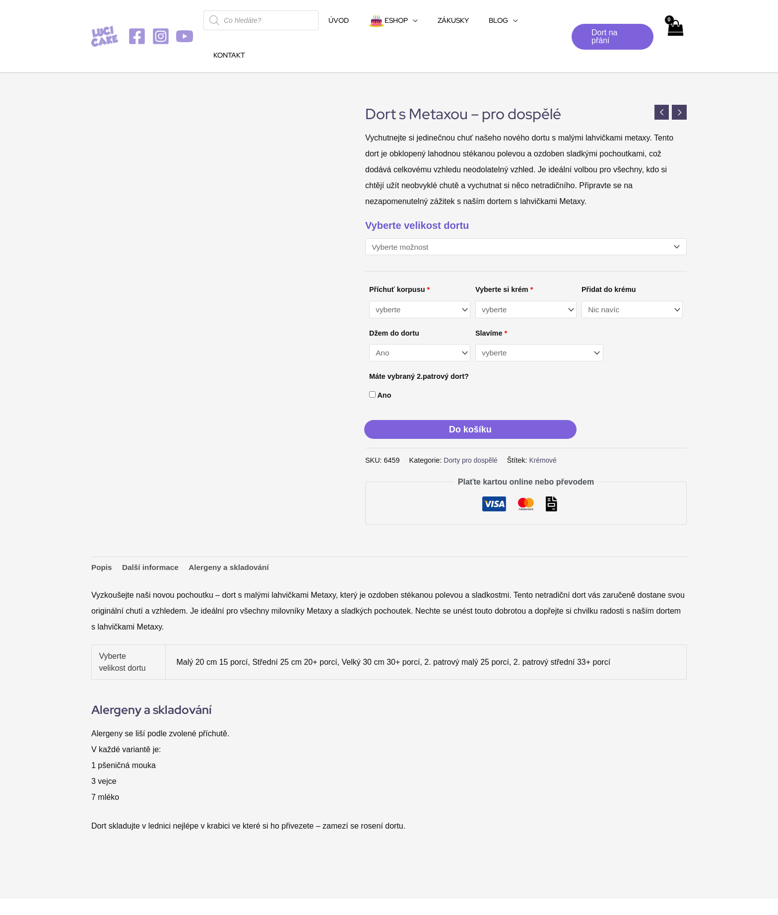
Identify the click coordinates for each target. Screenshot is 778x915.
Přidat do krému (609, 255)
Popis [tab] (102, 534)
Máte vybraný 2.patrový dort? (419, 343)
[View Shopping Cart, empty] (674, 19)
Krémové (546, 426)
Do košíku (470, 396)
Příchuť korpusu (399, 255)
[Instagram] (161, 19)
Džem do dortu (394, 299)
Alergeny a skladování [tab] (234, 534)
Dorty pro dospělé (472, 426)
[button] (609, 19)
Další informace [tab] (152, 534)
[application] (411, 20)
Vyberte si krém (504, 255)
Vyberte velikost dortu (417, 190)
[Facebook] (137, 19)
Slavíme (491, 299)
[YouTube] (185, 19)
